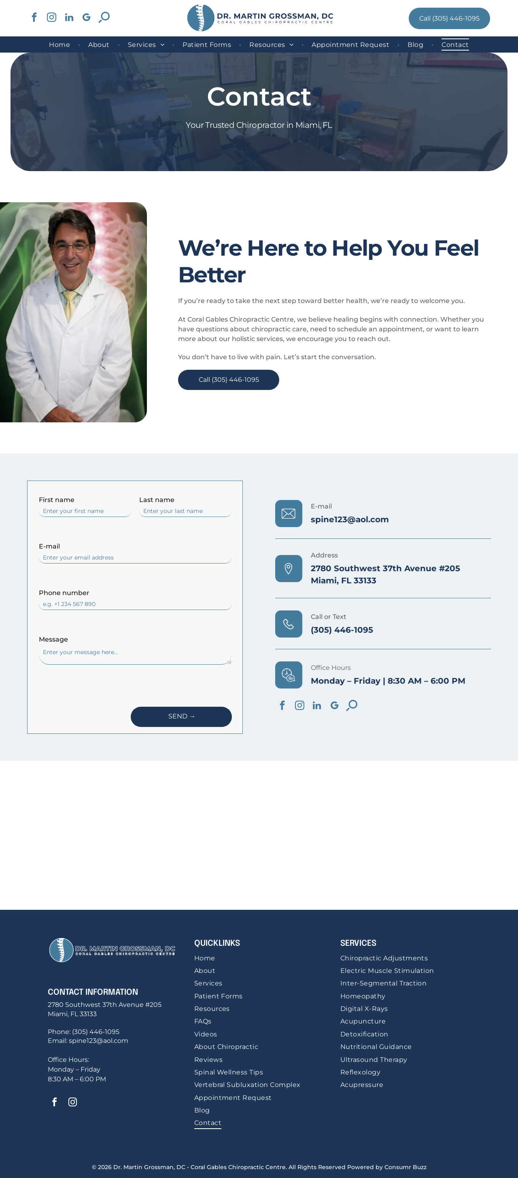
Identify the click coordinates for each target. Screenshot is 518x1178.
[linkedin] (69, 18)
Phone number (64, 593)
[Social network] (104, 18)
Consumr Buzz (405, 1167)
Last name (156, 500)
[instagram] (52, 18)
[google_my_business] (86, 18)
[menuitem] (60, 44)
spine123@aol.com (350, 519)
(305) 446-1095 (342, 630)
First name (56, 500)
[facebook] (34, 18)
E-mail (49, 546)
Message (53, 639)
